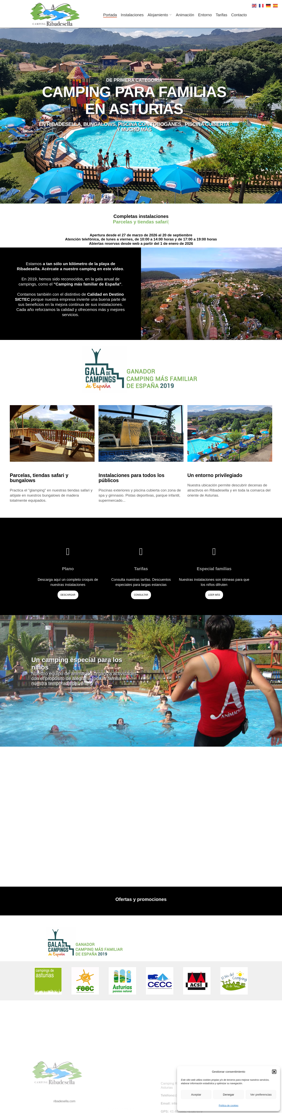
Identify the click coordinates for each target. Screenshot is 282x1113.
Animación (185, 15)
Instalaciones (132, 15)
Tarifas (221, 15)
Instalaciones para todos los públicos (131, 477)
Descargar (68, 595)
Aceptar (196, 1094)
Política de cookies (228, 1105)
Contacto (239, 15)
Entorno (205, 15)
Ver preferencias (261, 1094)
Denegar (228, 1094)
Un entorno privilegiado (214, 475)
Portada (110, 15)
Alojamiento (158, 15)
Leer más (214, 595)
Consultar (141, 595)
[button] (274, 1072)
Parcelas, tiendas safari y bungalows (39, 477)
